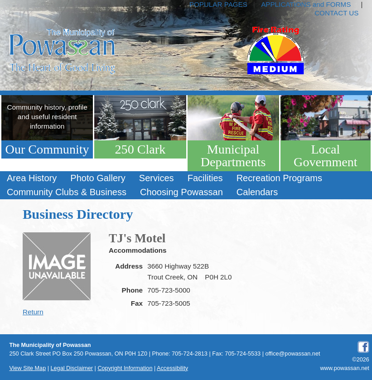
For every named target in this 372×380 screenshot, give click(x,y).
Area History (32, 178)
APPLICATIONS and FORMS (306, 4)
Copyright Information (124, 368)
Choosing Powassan (181, 192)
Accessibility (172, 368)
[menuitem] (31, 178)
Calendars (257, 192)
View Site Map (28, 368)
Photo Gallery (97, 178)
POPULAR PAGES (218, 4)
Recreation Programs (279, 178)
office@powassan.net (292, 354)
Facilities (205, 178)
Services (156, 178)
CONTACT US (336, 13)
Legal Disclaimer (72, 368)
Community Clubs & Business (66, 192)
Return (33, 312)
